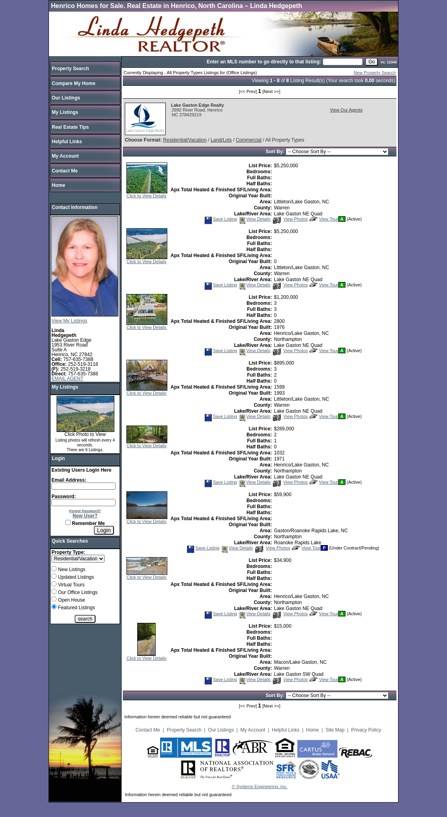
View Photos (290, 219)
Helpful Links (67, 141)
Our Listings (66, 98)
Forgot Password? (85, 511)
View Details (254, 219)
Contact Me (65, 171)
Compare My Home (73, 83)
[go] (371, 62)
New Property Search (375, 72)
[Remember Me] (68, 522)
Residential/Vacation (185, 140)
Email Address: (68, 480)
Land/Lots (221, 140)
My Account (65, 156)
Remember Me (85, 523)
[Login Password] (83, 502)
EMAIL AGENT (67, 378)
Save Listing (220, 219)
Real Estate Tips (70, 127)
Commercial (249, 140)
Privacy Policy (366, 730)
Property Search (70, 68)
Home (58, 185)
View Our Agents (346, 109)
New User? (85, 516)
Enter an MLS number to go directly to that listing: (264, 62)
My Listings (65, 112)
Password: (63, 496)
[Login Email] (83, 486)
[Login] (104, 530)
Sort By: (276, 151)
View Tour (323, 219)
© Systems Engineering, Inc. (260, 786)
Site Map (334, 730)
